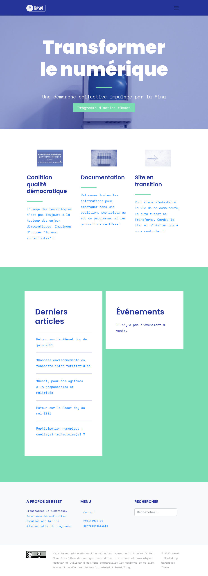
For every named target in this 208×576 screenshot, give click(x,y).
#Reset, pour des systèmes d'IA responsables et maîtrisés (59, 387)
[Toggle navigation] (176, 7)
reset (175, 553)
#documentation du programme (48, 526)
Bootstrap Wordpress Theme (169, 562)
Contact (89, 512)
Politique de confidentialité (96, 523)
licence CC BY (142, 553)
